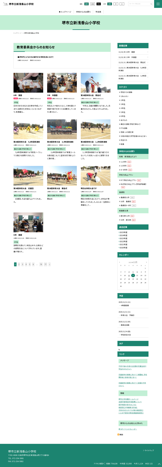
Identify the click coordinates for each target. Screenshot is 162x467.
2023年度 (123, 238)
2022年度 (123, 241)
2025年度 (123, 232)
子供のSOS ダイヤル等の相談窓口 (131, 410)
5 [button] (29, 264)
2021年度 (123, 244)
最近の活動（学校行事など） (131, 124)
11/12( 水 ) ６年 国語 (127, 52)
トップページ (66, 11)
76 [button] (41, 264)
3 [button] (22, 264)
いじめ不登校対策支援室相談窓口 (131, 413)
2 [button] (18, 264)
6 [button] (33, 264)
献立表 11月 (127, 216)
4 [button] (26, 264)
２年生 (123, 100)
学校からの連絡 (126, 92)
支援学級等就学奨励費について (130, 402)
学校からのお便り (83, 11)
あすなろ (124, 120)
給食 (122, 144)
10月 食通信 (128, 201)
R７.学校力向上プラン (131, 180)
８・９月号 (126, 170)
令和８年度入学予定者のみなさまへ (134, 136)
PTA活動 (124, 128)
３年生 (123, 104)
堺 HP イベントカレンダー (128, 429)
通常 (86, 4)
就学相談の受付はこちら (127, 404)
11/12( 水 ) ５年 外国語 (127, 57)
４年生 (123, 108)
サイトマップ (149, 450)
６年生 (123, 116)
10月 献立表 (128, 220)
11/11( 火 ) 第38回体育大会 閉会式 (132, 62)
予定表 (98, 11)
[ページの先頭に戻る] (159, 464)
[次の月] (146, 262)
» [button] (49, 264)
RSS (121, 434)
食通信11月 (127, 197)
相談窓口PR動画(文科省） (128, 407)
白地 (92, 4)
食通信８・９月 (128, 205)
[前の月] (119, 262)
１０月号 (126, 165)
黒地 (98, 4)
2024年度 (123, 235)
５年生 (123, 112)
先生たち (124, 140)
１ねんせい (124, 96)
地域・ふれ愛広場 (127, 132)
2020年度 (123, 247)
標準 (109, 4)
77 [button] (45, 264)
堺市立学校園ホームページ (128, 399)
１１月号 (126, 162)
